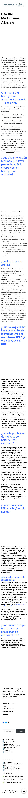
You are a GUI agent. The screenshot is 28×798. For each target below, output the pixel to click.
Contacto (5, 714)
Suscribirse (21, 731)
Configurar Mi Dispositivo (11, 741)
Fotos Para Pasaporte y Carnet (12, 768)
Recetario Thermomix (9, 747)
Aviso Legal (6, 706)
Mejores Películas (8, 752)
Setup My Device (8, 744)
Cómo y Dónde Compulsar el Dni (12, 767)
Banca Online (7, 742)
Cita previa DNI (7, 762)
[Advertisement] (14, 41)
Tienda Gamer (7, 749)
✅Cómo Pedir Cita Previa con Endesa (13, 782)
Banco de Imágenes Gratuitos (12, 745)
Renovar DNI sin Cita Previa (11, 770)
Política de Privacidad (8, 708)
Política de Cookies (8, 711)
